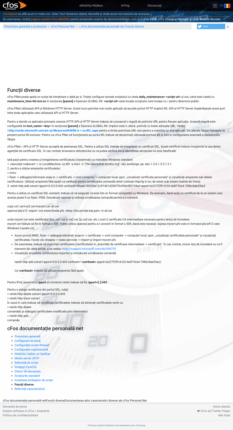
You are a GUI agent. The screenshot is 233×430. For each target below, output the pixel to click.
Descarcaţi (154, 5)
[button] (211, 26)
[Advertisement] (116, 59)
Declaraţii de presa (15, 406)
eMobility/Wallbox (91, 5)
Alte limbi (224, 415)
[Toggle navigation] (215, 5)
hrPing (125, 5)
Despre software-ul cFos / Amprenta (26, 411)
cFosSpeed (10, 14)
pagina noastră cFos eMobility (50, 19)
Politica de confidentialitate (20, 415)
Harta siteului (221, 406)
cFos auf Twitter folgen (213, 411)
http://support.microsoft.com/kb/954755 (89, 249)
